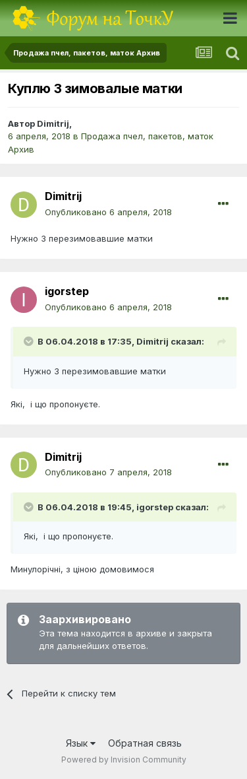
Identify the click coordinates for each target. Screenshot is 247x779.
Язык (81, 743)
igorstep (67, 291)
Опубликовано (108, 212)
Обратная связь (145, 743)
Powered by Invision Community (123, 759)
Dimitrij (53, 123)
